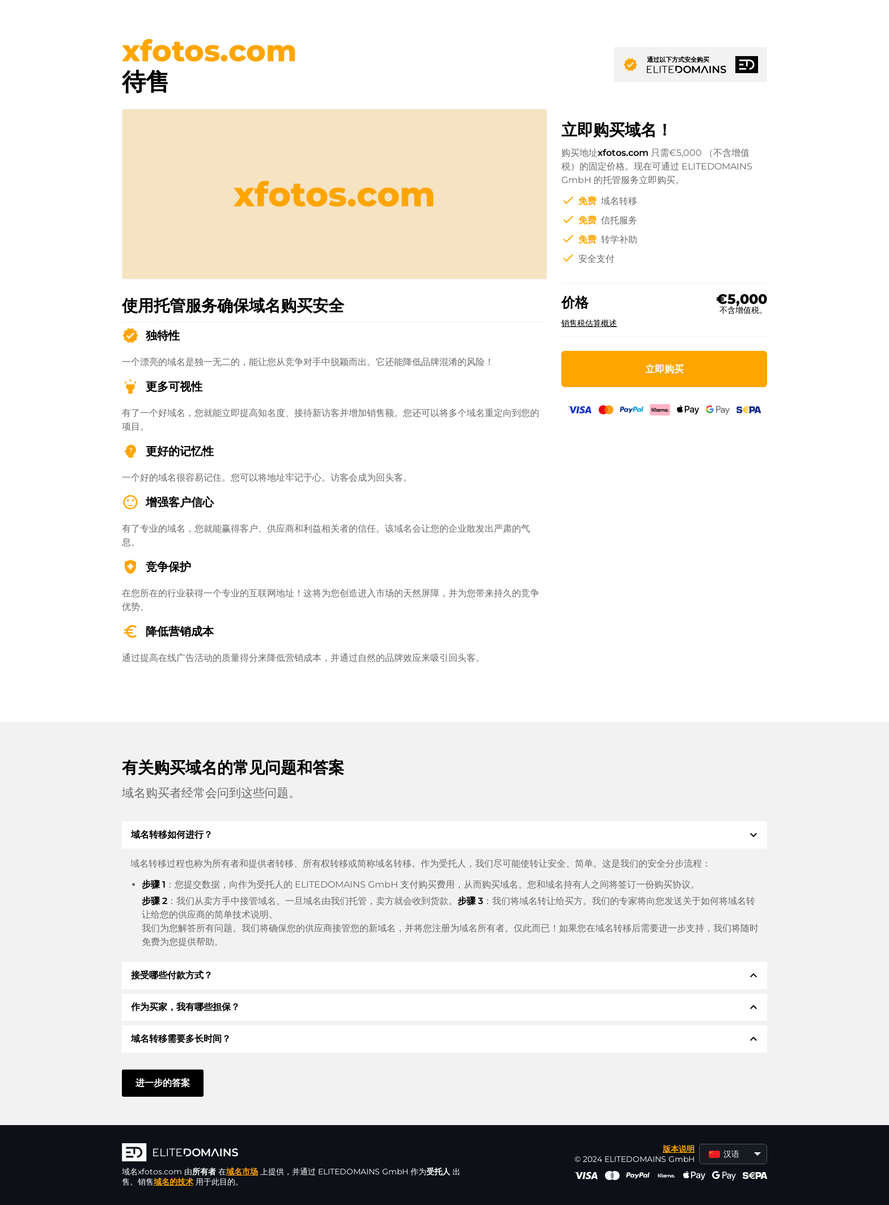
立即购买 (664, 369)
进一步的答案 (163, 1082)
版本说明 (679, 1149)
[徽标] (292, 1153)
